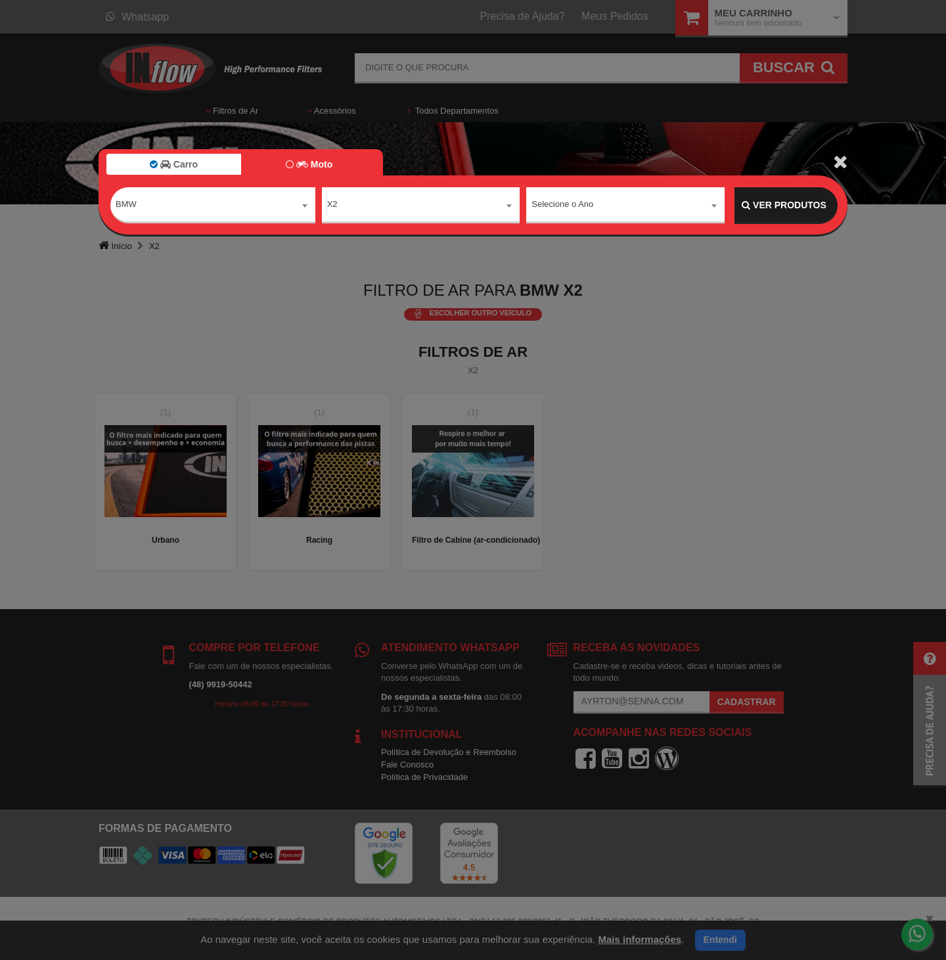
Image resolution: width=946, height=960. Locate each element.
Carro (174, 164)
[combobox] (212, 205)
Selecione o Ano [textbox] (562, 205)
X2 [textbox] (332, 205)
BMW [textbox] (126, 205)
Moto (309, 164)
